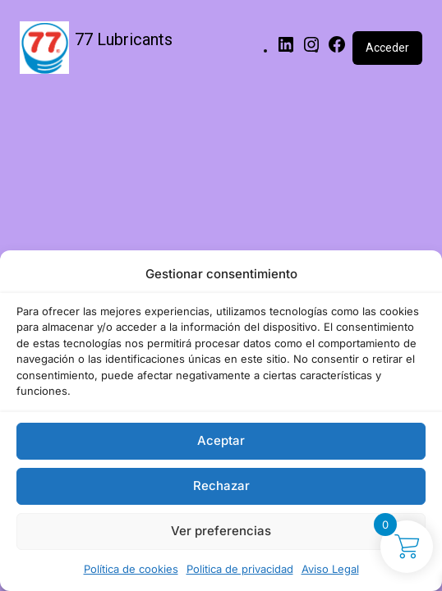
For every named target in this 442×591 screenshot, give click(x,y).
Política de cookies (131, 568)
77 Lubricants (124, 39)
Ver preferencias (221, 530)
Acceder (387, 47)
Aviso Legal (330, 568)
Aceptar (221, 440)
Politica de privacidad (239, 568)
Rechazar (221, 485)
